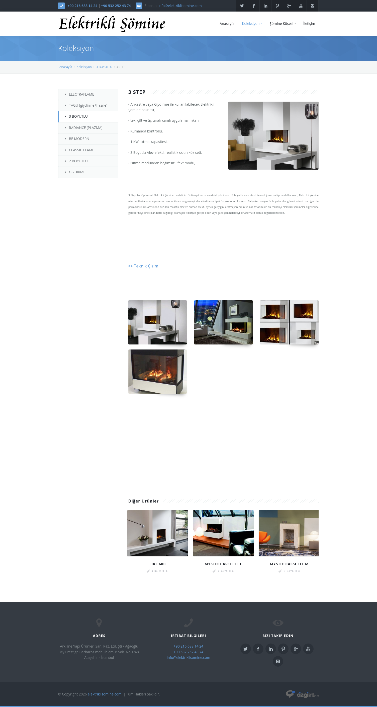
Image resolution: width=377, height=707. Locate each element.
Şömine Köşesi (281, 23)
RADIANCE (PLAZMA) (83, 127)
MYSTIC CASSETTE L (223, 563)
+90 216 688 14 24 (83, 5)
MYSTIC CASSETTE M (289, 563)
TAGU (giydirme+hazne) (85, 105)
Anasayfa (227, 23)
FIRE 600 (157, 563)
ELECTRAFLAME (78, 94)
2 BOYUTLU (75, 161)
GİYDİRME (74, 172)
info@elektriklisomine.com (180, 5)
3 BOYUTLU (104, 67)
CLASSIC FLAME (78, 150)
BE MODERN (76, 138)
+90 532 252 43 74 (116, 5)
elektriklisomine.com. (105, 694)
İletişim (309, 23)
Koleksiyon (251, 23)
